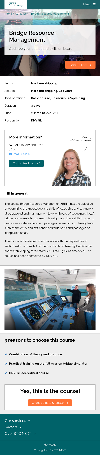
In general (19, 193)
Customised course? (26, 163)
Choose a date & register (50, 402)
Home (8, 13)
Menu (89, 4)
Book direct (80, 65)
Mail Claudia (19, 154)
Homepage (50, 444)
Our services (17, 421)
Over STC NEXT (20, 433)
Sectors (13, 427)
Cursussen (21, 13)
